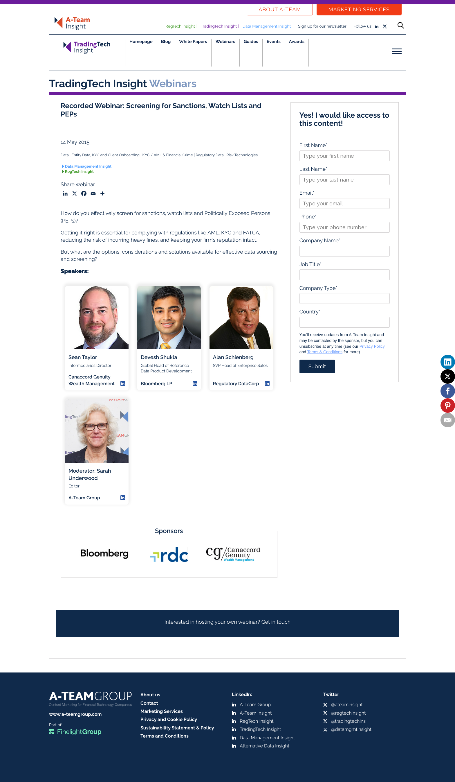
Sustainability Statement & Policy (177, 728)
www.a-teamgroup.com (75, 714)
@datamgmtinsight (351, 729)
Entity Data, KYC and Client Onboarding (105, 155)
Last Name (313, 169)
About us (150, 694)
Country (309, 312)
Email (307, 193)
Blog (166, 41)
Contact (149, 703)
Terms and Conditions (164, 736)
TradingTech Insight (219, 26)
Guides (251, 41)
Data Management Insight (267, 26)
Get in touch (276, 622)
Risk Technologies (242, 155)
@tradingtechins (348, 721)
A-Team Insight (256, 713)
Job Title (310, 264)
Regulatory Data (210, 155)
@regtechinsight (348, 713)
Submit (317, 366)
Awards (296, 41)
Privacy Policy (372, 346)
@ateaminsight (347, 704)
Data (65, 155)
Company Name (319, 241)
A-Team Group (255, 704)
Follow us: (363, 26)
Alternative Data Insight (264, 746)
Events (274, 41)
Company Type (318, 288)
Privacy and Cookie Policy (168, 719)
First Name (313, 145)
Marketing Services (359, 10)
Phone (308, 217)
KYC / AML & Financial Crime (167, 155)
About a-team (280, 10)
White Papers (193, 41)
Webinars (225, 41)
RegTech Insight (180, 26)
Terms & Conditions (324, 351)
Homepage (141, 41)
